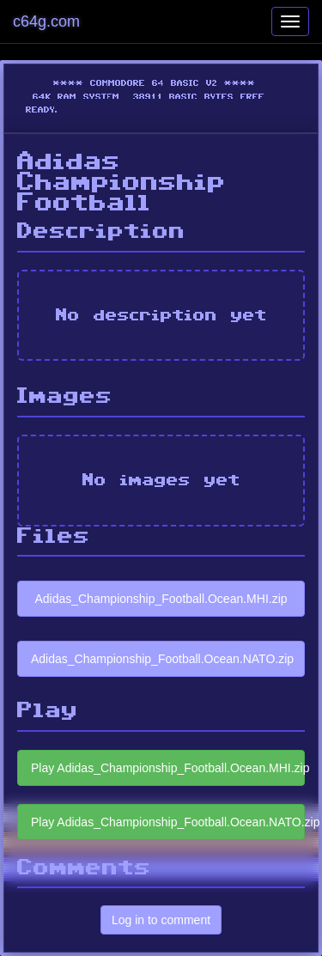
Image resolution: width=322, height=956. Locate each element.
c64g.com (46, 21)
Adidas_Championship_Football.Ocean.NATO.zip (162, 659)
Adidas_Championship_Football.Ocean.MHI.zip (160, 599)
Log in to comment (161, 920)
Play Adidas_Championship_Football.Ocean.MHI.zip (168, 768)
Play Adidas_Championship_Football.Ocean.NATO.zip (168, 822)
